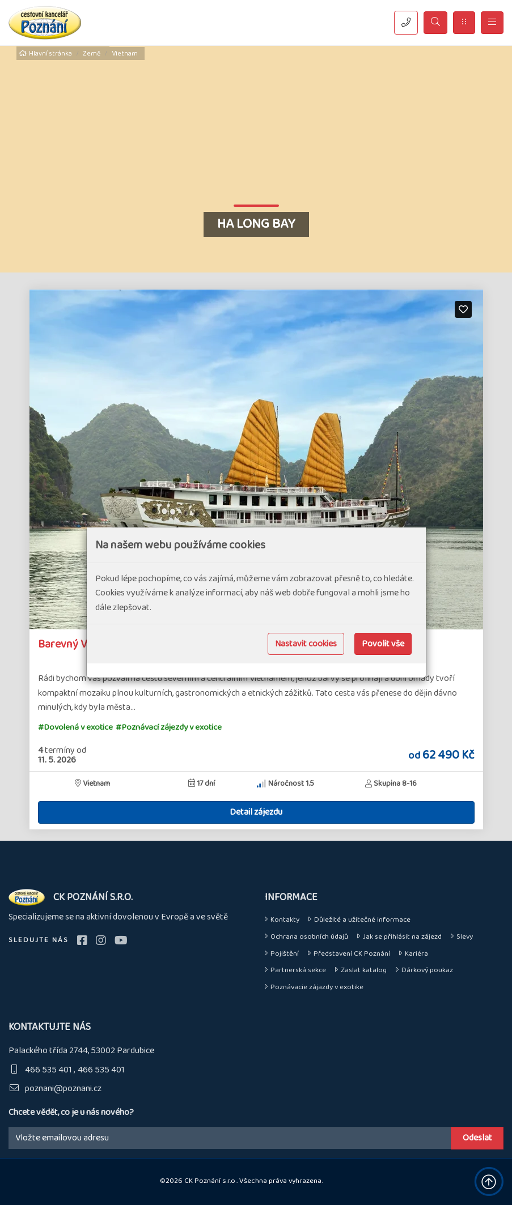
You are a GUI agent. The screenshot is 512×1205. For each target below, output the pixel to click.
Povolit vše (383, 644)
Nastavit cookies (306, 644)
